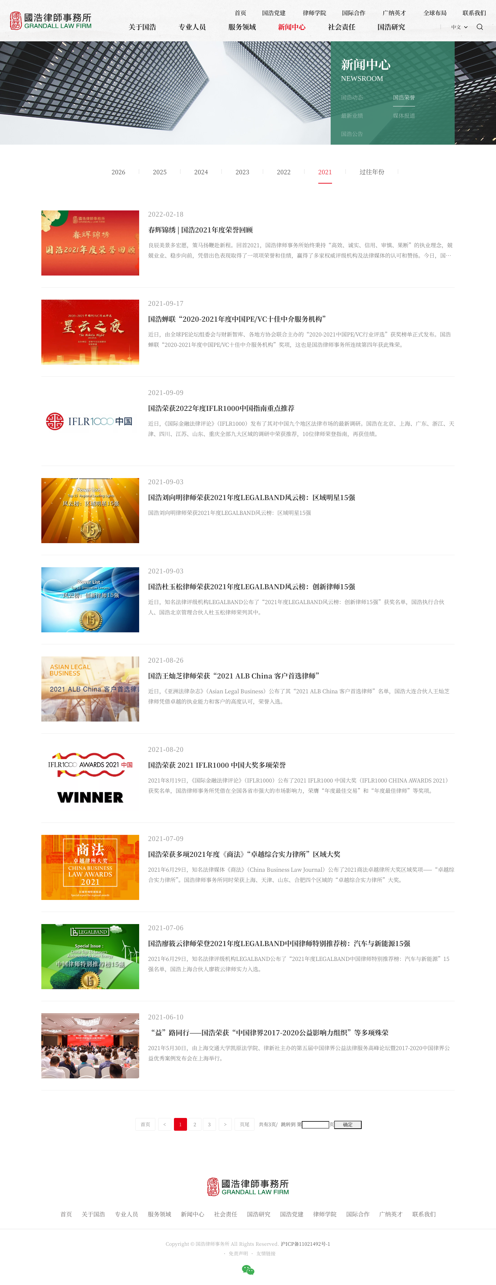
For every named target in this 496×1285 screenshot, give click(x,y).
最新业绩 (352, 116)
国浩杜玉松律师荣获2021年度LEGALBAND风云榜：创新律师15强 (251, 586)
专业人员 (192, 27)
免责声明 (238, 1253)
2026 (118, 171)
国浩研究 (391, 27)
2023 (242, 171)
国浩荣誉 (404, 97)
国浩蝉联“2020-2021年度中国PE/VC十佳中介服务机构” (238, 319)
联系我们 (474, 12)
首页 (240, 12)
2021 (325, 171)
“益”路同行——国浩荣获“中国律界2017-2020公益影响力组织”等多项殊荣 (268, 1032)
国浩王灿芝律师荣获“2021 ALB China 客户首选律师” (235, 676)
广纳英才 (394, 12)
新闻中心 (292, 27)
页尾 (244, 1124)
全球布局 (435, 12)
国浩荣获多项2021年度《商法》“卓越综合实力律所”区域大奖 (244, 854)
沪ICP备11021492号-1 (305, 1243)
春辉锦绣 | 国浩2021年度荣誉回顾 (200, 230)
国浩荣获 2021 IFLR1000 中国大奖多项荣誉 (217, 765)
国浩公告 (352, 134)
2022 (284, 171)
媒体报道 (404, 116)
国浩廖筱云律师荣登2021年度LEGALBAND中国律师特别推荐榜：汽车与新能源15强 (279, 943)
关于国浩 (142, 27)
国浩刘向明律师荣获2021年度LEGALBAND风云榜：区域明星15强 (251, 497)
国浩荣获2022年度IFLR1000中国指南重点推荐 (221, 408)
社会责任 (341, 27)
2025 (160, 171)
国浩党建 (274, 12)
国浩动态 (352, 97)
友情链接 (266, 1253)
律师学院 (314, 12)
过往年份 (372, 171)
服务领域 (242, 27)
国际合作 (353, 12)
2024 (201, 171)
